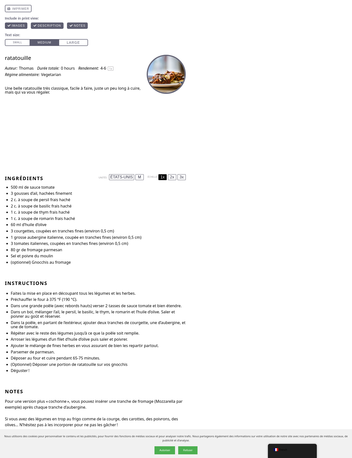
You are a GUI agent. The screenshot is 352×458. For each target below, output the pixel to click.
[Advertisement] (95, 132)
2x (172, 177)
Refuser (188, 450)
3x (182, 177)
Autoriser (164, 450)
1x (163, 177)
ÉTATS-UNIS (121, 177)
